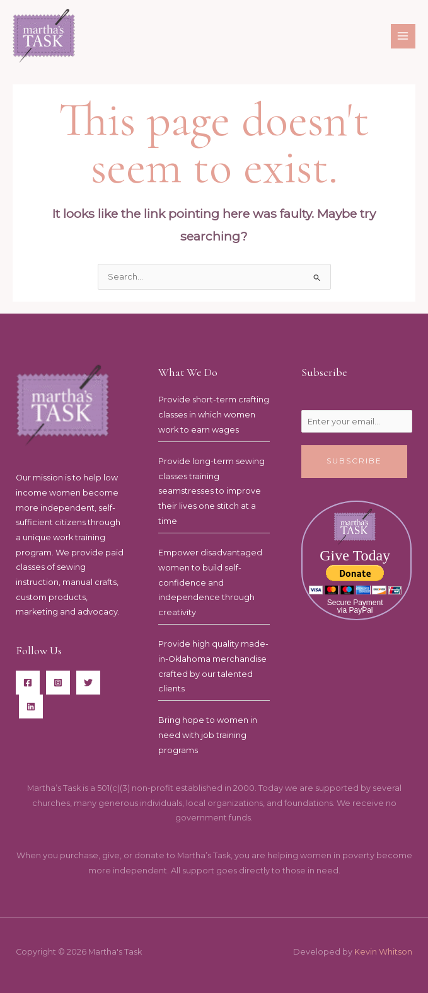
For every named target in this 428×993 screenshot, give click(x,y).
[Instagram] (58, 683)
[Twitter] (88, 683)
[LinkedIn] (31, 706)
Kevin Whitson (383, 951)
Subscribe (354, 461)
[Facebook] (28, 683)
